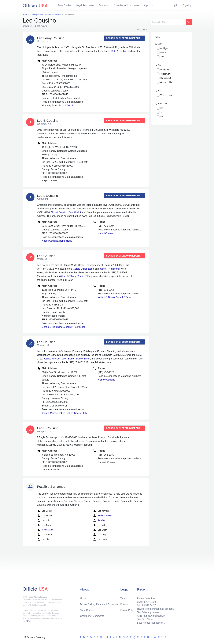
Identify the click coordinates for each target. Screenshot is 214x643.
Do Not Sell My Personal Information (99, 603)
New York (164, 52)
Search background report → (124, 38)
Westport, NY (166, 82)
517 (161, 112)
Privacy (124, 603)
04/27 (152, 605)
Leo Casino (45, 530)
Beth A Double (118, 51)
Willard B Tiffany (67, 276)
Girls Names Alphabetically (150, 615)
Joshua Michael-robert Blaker (59, 358)
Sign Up (187, 5)
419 (161, 108)
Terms (123, 597)
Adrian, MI (164, 69)
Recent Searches (145, 597)
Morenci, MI (165, 78)
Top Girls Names (145, 619)
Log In (175, 5)
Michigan (164, 48)
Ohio (162, 56)
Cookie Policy (127, 609)
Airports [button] (147, 5)
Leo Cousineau (102, 515)
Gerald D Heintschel (83, 269)
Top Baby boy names (147, 612)
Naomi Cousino (59, 212)
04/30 (152, 601)
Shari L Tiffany (84, 276)
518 (161, 116)
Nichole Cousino (106, 379)
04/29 (139, 605)
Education (104, 5)
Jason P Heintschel (110, 269)
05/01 (146, 601)
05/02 (139, 601)
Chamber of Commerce (126, 5)
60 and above (166, 95)
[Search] (168, 22)
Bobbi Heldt (75, 212)
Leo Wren (100, 520)
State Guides (64, 5)
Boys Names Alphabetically (150, 622)
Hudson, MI (165, 74)
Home (83, 597)
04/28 (146, 605)
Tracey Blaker (83, 358)
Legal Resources (85, 5)
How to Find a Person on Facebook (155, 608)
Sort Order (140, 29)
